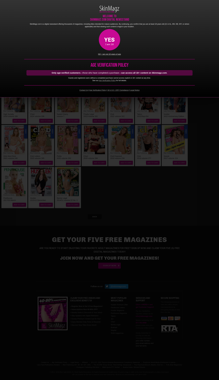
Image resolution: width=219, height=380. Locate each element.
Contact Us (83, 90)
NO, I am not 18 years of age (109, 54)
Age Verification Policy (107, 81)
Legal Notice (135, 90)
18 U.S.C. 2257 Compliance (118, 90)
